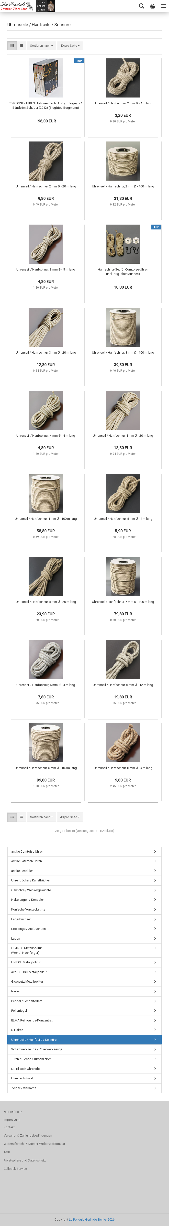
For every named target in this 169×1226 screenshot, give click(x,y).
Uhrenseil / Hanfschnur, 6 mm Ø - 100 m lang (46, 768)
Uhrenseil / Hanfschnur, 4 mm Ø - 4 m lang (45, 435)
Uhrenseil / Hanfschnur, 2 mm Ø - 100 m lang (123, 186)
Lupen (15, 938)
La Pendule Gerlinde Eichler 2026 (91, 1219)
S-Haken (17, 1030)
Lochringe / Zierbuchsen (28, 929)
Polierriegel (19, 1010)
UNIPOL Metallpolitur (25, 962)
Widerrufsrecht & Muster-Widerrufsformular (34, 1144)
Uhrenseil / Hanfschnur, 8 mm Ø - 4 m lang (123, 768)
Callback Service (15, 1169)
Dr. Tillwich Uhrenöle (25, 1069)
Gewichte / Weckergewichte (31, 890)
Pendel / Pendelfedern (26, 1001)
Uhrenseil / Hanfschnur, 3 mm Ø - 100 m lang (123, 352)
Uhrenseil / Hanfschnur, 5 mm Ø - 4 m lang (123, 519)
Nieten (15, 991)
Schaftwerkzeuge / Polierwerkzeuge (36, 1049)
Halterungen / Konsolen (28, 899)
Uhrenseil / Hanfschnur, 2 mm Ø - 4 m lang (123, 103)
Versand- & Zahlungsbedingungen (28, 1135)
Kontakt (9, 1127)
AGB (7, 1152)
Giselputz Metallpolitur (27, 981)
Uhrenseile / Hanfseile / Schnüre (33, 1040)
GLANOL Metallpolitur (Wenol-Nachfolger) (26, 950)
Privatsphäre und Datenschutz (25, 1160)
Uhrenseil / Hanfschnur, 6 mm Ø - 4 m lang (45, 685)
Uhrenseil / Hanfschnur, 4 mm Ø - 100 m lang (46, 519)
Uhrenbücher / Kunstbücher (30, 880)
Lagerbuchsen (21, 919)
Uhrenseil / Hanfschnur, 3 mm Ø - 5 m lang (45, 269)
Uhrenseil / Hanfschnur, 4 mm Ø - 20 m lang (123, 435)
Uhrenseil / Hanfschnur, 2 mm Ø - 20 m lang (46, 186)
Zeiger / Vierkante (23, 1088)
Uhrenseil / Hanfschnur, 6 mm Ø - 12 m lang (123, 685)
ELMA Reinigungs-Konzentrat (32, 1020)
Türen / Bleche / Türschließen (31, 1059)
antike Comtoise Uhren (27, 851)
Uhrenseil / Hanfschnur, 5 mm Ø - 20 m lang (46, 602)
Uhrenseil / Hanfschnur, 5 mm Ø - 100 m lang (123, 602)
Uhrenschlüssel (22, 1078)
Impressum (12, 1119)
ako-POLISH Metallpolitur (28, 972)
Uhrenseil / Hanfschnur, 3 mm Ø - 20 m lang (46, 352)
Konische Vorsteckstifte (28, 909)
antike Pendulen (22, 871)
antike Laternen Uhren (26, 861)
